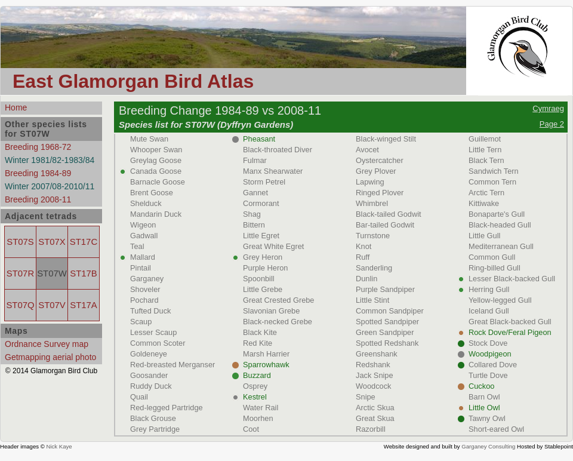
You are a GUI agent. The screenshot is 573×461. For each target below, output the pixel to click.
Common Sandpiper (390, 310)
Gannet (255, 192)
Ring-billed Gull (494, 267)
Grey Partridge (155, 429)
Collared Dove (493, 364)
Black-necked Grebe (277, 321)
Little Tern (485, 149)
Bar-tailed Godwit (385, 224)
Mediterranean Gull (501, 246)
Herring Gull (489, 289)
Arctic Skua (375, 407)
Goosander (149, 375)
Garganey (147, 278)
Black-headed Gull (500, 224)
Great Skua (375, 418)
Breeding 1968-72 (38, 147)
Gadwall (144, 235)
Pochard (144, 300)
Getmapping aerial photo (50, 357)
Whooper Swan (156, 149)
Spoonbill (259, 278)
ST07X (51, 242)
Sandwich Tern (494, 171)
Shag (252, 214)
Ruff (362, 257)
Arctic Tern (486, 192)
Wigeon (143, 224)
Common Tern (492, 181)
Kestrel (255, 396)
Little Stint (372, 300)
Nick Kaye (59, 446)
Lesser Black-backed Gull (512, 278)
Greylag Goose (155, 160)
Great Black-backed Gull (510, 321)
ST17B (83, 273)
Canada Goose (155, 171)
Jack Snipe (374, 375)
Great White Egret (273, 246)
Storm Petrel (264, 181)
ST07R (20, 273)
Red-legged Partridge (166, 407)
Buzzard (257, 375)
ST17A (83, 305)
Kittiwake (484, 203)
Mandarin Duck (155, 214)
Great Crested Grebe (279, 300)
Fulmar (255, 160)
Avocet (367, 149)
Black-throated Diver (277, 149)
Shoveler (145, 289)
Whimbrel (372, 203)
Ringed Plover (379, 192)
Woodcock (374, 386)
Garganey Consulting (488, 446)
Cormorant (261, 203)
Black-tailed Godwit (388, 214)
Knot (363, 246)
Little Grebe (262, 289)
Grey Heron (262, 257)
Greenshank (377, 353)
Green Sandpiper (385, 332)
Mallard (142, 257)
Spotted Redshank (387, 343)
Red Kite (257, 343)
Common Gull (492, 257)
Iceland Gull (489, 310)
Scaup (141, 321)
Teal (137, 246)
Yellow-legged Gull (500, 300)
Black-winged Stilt (386, 138)
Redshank (373, 364)
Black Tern (486, 160)
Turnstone (373, 235)
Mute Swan (149, 138)
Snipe (365, 396)
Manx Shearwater (273, 171)
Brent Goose (151, 192)
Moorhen (258, 418)
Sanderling (374, 267)
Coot (251, 429)
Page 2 (552, 123)
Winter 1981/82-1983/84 (49, 160)
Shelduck (146, 203)
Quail (139, 396)
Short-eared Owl (496, 429)
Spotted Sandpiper (387, 321)
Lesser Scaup (153, 332)
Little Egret (261, 235)
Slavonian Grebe (271, 310)
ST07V (51, 305)
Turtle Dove (488, 375)
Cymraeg (548, 108)
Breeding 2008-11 (38, 199)
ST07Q (20, 305)
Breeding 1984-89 (38, 173)
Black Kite (260, 332)
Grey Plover (376, 171)
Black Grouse (153, 418)
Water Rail (260, 407)
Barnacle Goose (157, 181)
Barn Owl (484, 396)
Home (16, 107)
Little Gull (484, 235)
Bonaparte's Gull (497, 214)
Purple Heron (265, 267)
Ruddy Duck (151, 386)
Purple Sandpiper (385, 289)
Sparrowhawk (266, 364)
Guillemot (485, 138)
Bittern (254, 224)
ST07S (20, 242)
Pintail (140, 267)
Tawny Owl (487, 418)
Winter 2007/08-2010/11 (49, 186)
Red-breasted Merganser (172, 364)
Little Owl (484, 407)
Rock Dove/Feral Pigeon (510, 332)
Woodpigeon (490, 353)
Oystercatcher (379, 160)
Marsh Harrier (266, 353)
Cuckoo (481, 386)
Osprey (255, 386)
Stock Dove (488, 343)
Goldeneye (148, 353)
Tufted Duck (150, 310)
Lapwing (370, 181)
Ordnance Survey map (46, 344)
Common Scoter (157, 343)
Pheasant (259, 138)
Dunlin (366, 278)
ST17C (83, 242)
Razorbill (371, 429)
